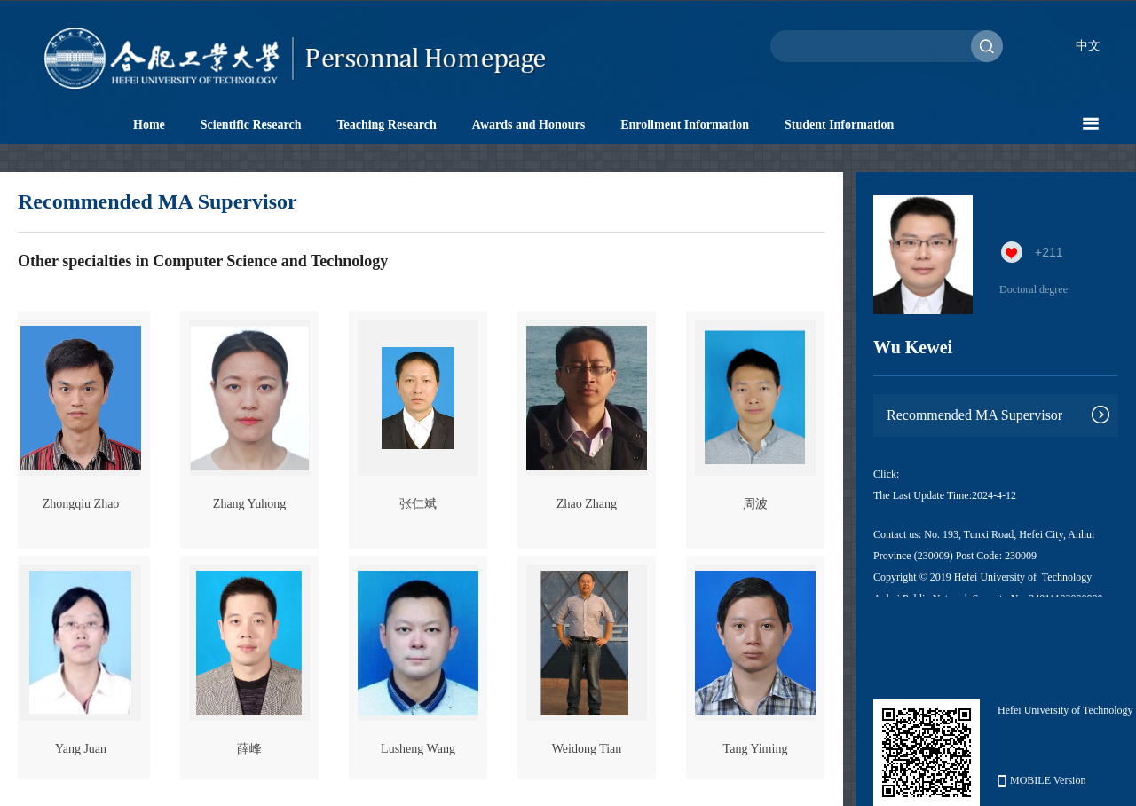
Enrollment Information (684, 124)
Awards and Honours (528, 124)
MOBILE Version (1041, 780)
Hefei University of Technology (1065, 710)
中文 (1088, 45)
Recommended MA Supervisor (974, 415)
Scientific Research (251, 124)
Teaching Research (386, 124)
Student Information (839, 124)
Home (149, 124)
